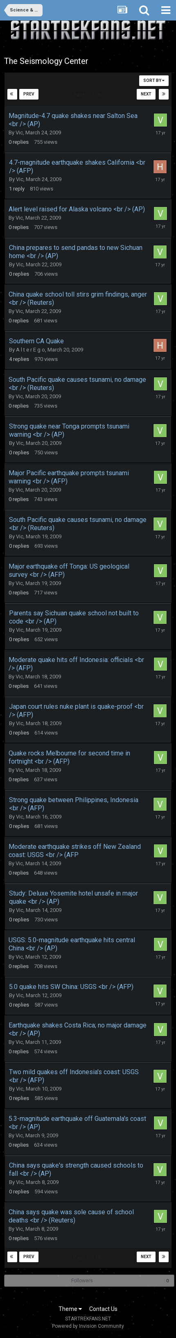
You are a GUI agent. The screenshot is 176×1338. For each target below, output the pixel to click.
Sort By (154, 80)
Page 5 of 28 (88, 95)
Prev (28, 94)
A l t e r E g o (30, 350)
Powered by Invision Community (88, 1326)
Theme (70, 1309)
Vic (19, 132)
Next (146, 94)
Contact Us (103, 1309)
